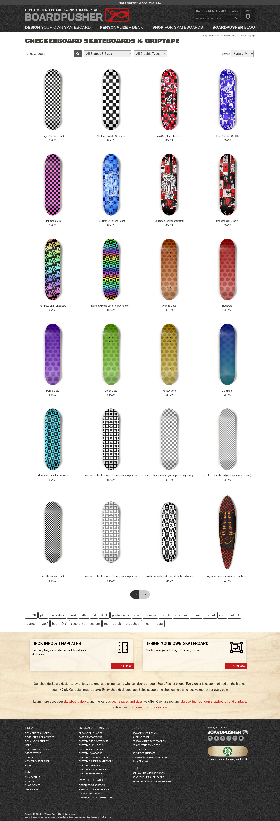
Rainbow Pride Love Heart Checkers (111, 305)
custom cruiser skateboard (96, 761)
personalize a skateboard (95, 789)
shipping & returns (37, 749)
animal (234, 615)
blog (233, 27)
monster (150, 615)
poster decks (121, 615)
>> (145, 594)
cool (222, 615)
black (104, 615)
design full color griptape (95, 797)
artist (83, 615)
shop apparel (140, 737)
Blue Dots (227, 390)
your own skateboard (58, 27)
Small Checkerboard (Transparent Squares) (227, 475)
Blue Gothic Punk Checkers (53, 475)
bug (54, 624)
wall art (210, 615)
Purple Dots (52, 390)
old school (133, 624)
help (198, 11)
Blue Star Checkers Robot (111, 220)
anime (196, 615)
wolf (45, 624)
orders (210, 11)
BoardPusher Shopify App (148, 777)
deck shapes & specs (38, 733)
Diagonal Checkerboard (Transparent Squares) (111, 475)
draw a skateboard (91, 793)
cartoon (32, 624)
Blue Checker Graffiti (227, 136)
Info (29, 727)
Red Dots (227, 305)
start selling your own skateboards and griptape (213, 701)
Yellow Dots (169, 390)
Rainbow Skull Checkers (52, 305)
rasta (159, 624)
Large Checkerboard (53, 136)
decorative (78, 624)
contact (30, 757)
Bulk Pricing (140, 761)
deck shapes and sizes (127, 701)
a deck (121, 27)
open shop (31, 789)
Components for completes (149, 757)
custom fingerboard (91, 773)
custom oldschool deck (94, 757)
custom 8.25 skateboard (94, 741)
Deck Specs (125, 666)
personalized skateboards (149, 741)
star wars (181, 615)
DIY (64, 624)
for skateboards (177, 27)
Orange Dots (169, 305)
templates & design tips (39, 737)
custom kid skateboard (93, 769)
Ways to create (91, 780)
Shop (205, 35)
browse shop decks (144, 733)
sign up (223, 11)
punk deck (57, 615)
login (235, 11)
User (29, 771)
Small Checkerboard (53, 576)
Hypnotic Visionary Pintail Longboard (227, 576)
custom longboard (90, 753)
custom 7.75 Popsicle (92, 749)
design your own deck (146, 745)
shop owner (32, 785)
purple (117, 624)
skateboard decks (76, 701)
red (106, 624)
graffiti (31, 615)
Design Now (237, 666)
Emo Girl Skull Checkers (169, 136)
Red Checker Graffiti (227, 220)
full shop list (141, 749)
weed (72, 615)
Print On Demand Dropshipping (151, 781)
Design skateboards (94, 727)
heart (147, 624)
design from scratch (92, 785)
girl (94, 615)
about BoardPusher (37, 761)
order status (33, 753)
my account (32, 777)
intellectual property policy (99, 817)
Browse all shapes (90, 733)
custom (95, 624)
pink (43, 615)
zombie (165, 615)
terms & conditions (71, 817)
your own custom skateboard (149, 707)
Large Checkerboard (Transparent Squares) (169, 475)
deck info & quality (37, 741)
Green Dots (111, 390)
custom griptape (89, 765)
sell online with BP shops (148, 773)
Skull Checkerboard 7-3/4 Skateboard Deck (169, 576)
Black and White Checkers (111, 136)
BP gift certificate (143, 753)
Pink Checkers (53, 220)
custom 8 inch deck (91, 745)
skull (137, 615)
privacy (83, 817)
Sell (137, 768)
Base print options (90, 737)
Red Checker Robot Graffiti (169, 220)
